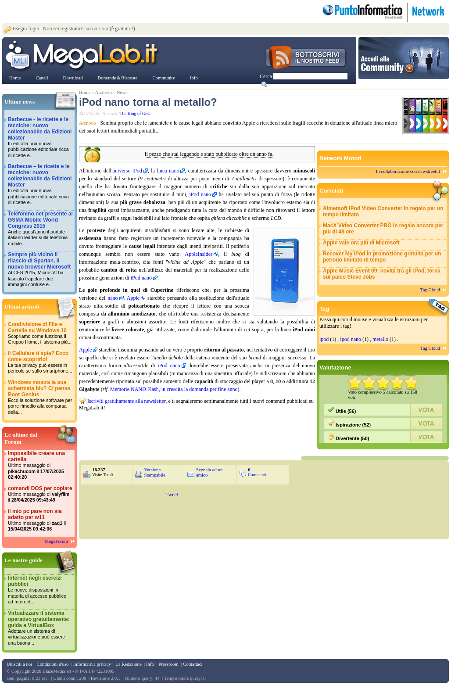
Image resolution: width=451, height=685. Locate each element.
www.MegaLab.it (83, 56)
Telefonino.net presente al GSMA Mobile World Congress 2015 (40, 229)
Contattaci (192, 664)
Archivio (103, 92)
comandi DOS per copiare (40, 494)
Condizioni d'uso (52, 664)
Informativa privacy (92, 664)
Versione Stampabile (154, 472)
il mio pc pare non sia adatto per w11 (40, 520)
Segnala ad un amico (209, 472)
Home (84, 92)
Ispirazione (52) (349, 423)
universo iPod (127, 171)
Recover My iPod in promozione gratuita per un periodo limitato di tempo (382, 257)
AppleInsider (199, 254)
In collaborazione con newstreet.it (408, 171)
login (34, 28)
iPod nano (200, 194)
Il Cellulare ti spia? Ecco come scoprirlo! (40, 362)
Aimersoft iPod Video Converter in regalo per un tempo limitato (383, 211)
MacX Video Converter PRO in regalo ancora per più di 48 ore (383, 228)
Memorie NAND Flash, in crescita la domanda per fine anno (174, 389)
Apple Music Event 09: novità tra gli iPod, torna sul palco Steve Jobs (381, 274)
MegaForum (56, 541)
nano (112, 298)
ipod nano (350, 339)
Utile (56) (341, 410)
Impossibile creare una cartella (40, 465)
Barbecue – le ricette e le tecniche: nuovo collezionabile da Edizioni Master (40, 184)
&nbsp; (184, 428)
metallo (380, 339)
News (122, 92)
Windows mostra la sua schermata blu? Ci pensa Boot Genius (40, 397)
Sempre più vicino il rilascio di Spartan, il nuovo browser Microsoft (40, 269)
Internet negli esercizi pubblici (40, 590)
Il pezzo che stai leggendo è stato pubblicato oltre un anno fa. (209, 154)
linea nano (168, 171)
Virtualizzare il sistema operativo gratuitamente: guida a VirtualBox (40, 628)
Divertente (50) (348, 437)
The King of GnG (135, 113)
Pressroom (168, 664)
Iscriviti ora (96, 28)
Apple (133, 298)
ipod (324, 339)
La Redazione (128, 664)
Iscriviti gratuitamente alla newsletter (126, 401)
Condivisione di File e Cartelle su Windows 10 (40, 333)
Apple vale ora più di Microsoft (361, 243)
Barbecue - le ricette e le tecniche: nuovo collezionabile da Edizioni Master (40, 137)
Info (150, 664)
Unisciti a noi (19, 664)
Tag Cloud (430, 289)
